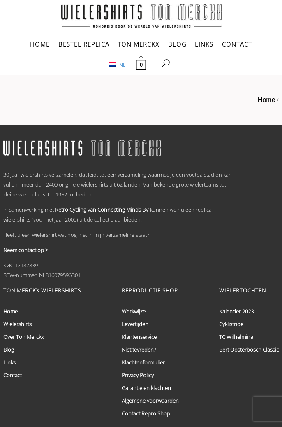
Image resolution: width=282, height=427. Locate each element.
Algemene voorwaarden (150, 400)
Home (266, 99)
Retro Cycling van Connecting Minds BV (102, 209)
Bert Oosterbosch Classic (249, 349)
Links (9, 362)
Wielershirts (17, 324)
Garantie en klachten (146, 388)
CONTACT (237, 44)
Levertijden (135, 324)
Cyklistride (231, 324)
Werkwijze (134, 311)
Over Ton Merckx (23, 337)
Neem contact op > (25, 250)
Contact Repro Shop (146, 413)
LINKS (204, 44)
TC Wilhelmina (236, 337)
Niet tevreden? (139, 349)
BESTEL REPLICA (83, 44)
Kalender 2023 (236, 311)
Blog (8, 349)
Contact (12, 375)
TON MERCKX (138, 44)
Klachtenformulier (143, 362)
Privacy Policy (138, 375)
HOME (40, 44)
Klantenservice (139, 337)
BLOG (177, 44)
